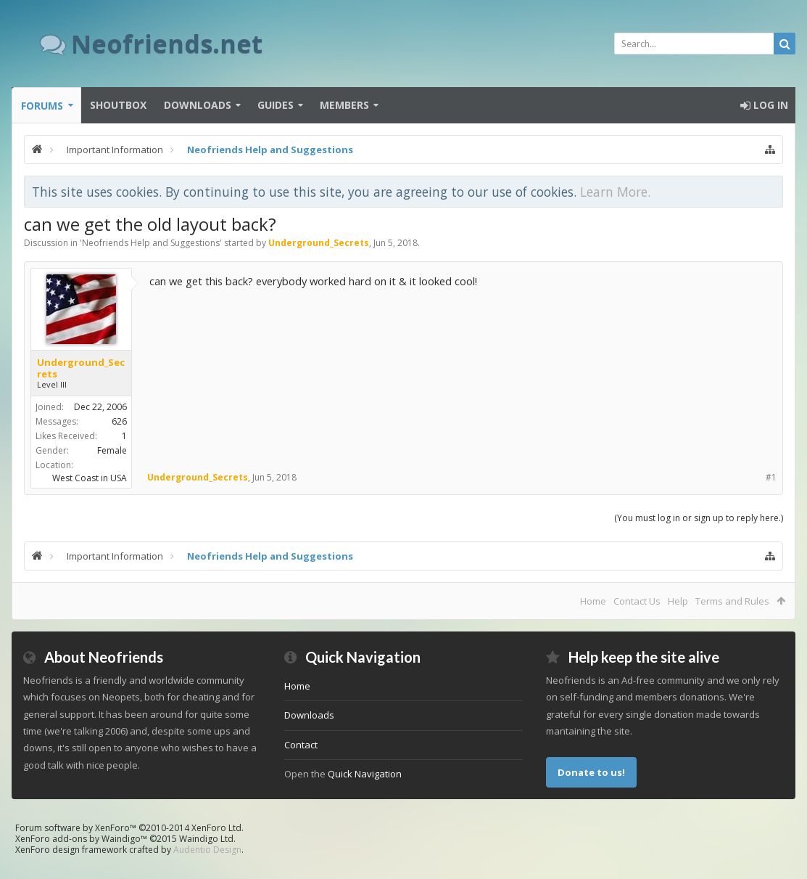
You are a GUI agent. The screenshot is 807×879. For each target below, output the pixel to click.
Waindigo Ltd (206, 839)
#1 (771, 477)
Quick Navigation (365, 773)
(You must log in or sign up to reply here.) (698, 518)
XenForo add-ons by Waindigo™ (81, 839)
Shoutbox (118, 105)
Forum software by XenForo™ (129, 828)
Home (593, 601)
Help (678, 601)
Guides (275, 105)
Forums (42, 106)
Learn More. (615, 191)
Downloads (197, 105)
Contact (301, 744)
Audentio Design (207, 849)
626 (119, 421)
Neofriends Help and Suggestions (151, 243)
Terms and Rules (732, 601)
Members (344, 105)
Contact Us (637, 601)
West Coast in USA (89, 478)
